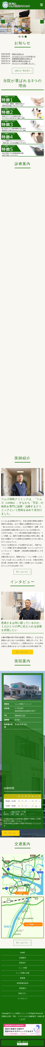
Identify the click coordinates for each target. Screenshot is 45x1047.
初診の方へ (22, 993)
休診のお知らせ (18, 54)
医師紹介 (22, 963)
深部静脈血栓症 (22, 983)
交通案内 (22, 958)
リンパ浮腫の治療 (22, 973)
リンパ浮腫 (22, 968)
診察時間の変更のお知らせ (22, 59)
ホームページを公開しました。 (24, 63)
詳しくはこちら (22, 572)
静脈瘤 (22, 978)
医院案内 (22, 988)
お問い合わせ (22, 1042)
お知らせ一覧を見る (22, 71)
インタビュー (23, 998)
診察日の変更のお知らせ (21, 61)
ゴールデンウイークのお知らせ (24, 56)
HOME (22, 953)
